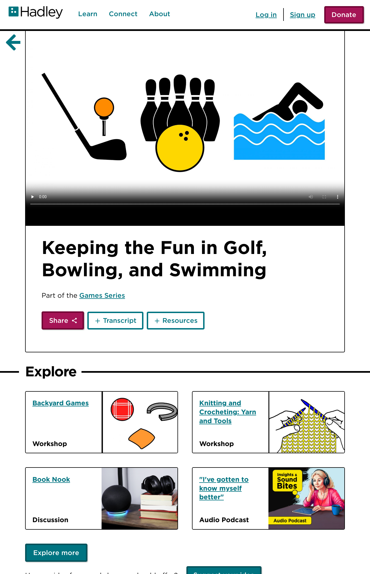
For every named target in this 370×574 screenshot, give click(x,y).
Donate (343, 14)
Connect (123, 14)
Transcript (119, 320)
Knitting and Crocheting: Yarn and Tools (227, 412)
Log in (266, 14)
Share (58, 320)
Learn (87, 14)
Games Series (102, 295)
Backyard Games (60, 403)
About (159, 14)
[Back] (12, 42)
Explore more (56, 552)
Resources (180, 320)
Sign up (302, 14)
